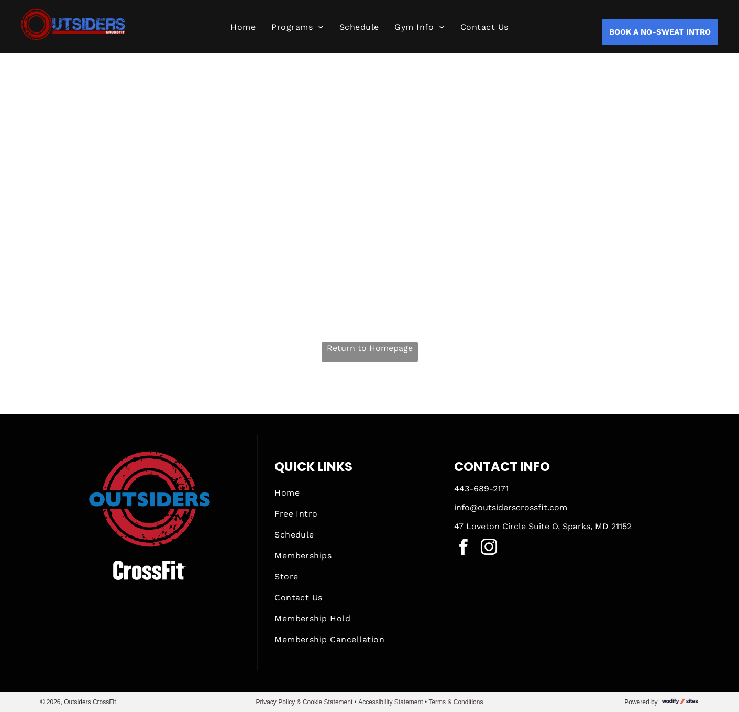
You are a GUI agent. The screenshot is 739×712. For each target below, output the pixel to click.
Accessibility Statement (390, 702)
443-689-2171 (481, 489)
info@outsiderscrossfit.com (510, 507)
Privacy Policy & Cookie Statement (304, 702)
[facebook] (463, 549)
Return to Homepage (370, 348)
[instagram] (489, 549)
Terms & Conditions (455, 702)
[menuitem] (243, 27)
